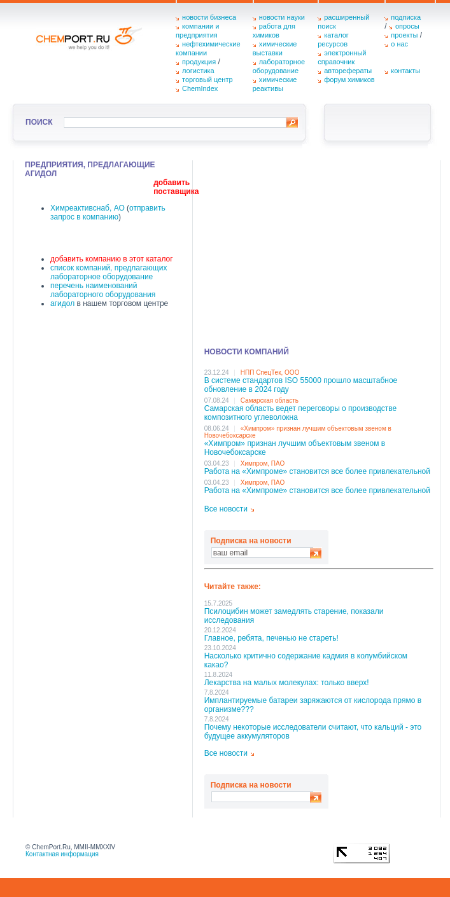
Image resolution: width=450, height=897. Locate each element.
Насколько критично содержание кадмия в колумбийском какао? (305, 660)
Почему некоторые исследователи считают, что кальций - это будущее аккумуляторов (313, 732)
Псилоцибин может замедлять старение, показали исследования (294, 616)
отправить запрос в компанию (107, 212)
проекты (404, 35)
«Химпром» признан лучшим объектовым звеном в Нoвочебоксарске (295, 448)
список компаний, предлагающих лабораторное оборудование (108, 272)
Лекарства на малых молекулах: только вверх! (286, 682)
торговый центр (207, 79)
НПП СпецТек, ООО (270, 372)
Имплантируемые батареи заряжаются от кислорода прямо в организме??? (312, 705)
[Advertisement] (318, 249)
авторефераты (348, 70)
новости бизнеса (209, 17)
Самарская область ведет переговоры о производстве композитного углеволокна (300, 413)
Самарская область (270, 400)
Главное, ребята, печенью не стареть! (271, 638)
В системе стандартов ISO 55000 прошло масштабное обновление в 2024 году (301, 385)
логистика (198, 70)
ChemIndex (200, 88)
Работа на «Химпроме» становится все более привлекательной (317, 471)
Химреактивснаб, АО (87, 208)
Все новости (226, 508)
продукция (199, 62)
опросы (407, 26)
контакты (405, 70)
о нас (399, 44)
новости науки (282, 17)
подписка (406, 17)
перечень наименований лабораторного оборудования (102, 290)
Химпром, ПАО (263, 463)
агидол (62, 303)
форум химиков (349, 79)
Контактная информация (62, 854)
